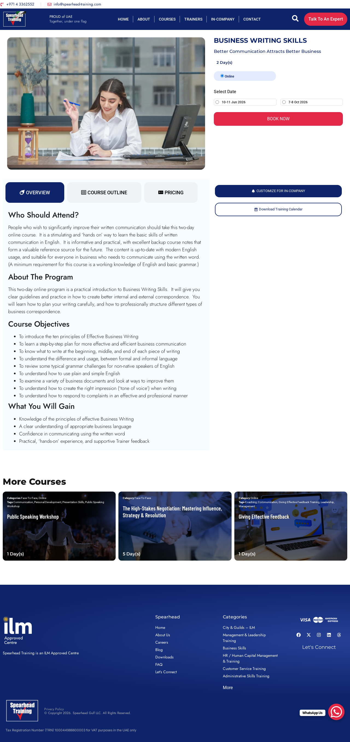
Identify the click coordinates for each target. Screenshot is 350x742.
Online (227, 76)
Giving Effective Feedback (264, 516)
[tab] (34, 192)
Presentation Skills (73, 502)
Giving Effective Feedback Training (299, 502)
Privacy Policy (54, 709)
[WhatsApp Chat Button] (336, 712)
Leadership (327, 502)
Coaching (251, 502)
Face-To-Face (29, 498)
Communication (23, 502)
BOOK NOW (278, 118)
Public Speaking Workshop (33, 516)
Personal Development (47, 502)
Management (247, 506)
